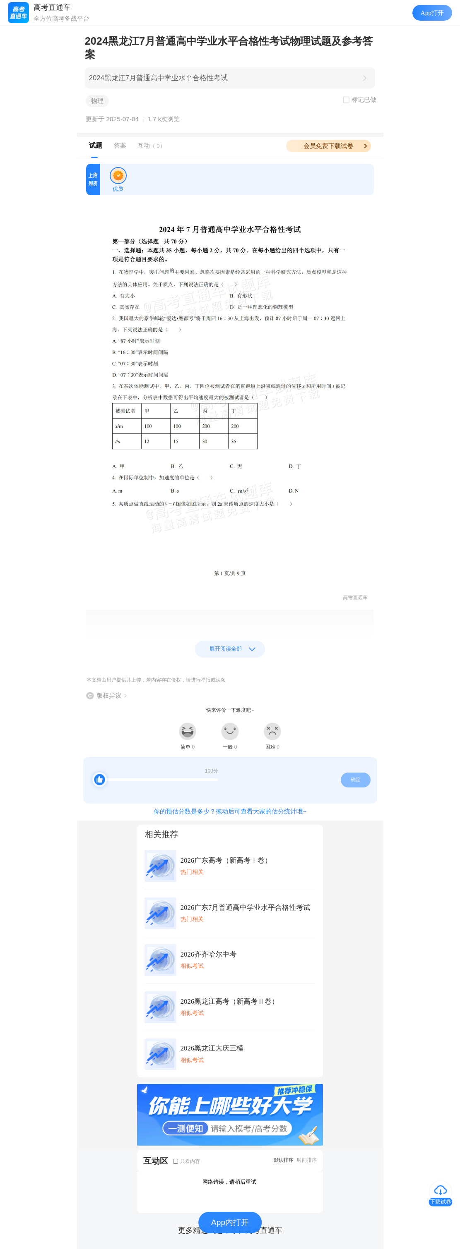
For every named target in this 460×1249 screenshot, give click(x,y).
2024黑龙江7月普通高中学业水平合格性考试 (158, 78)
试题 (95, 145)
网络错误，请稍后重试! (230, 1182)
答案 (120, 145)
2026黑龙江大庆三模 (212, 1048)
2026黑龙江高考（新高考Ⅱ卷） (230, 1001)
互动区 (155, 1160)
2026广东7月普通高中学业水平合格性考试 (246, 908)
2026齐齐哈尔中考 (208, 954)
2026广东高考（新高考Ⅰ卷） (226, 860)
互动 (151, 145)
